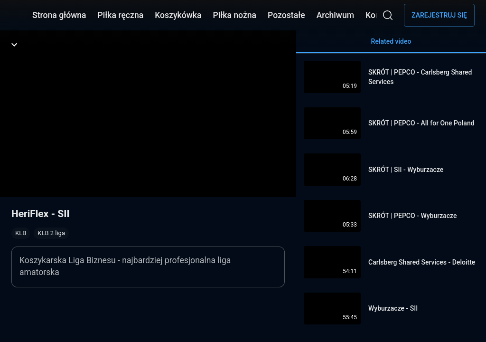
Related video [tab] (391, 45)
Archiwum (335, 15)
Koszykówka (178, 15)
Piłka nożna (234, 15)
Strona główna (59, 15)
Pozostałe (286, 15)
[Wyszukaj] (387, 15)
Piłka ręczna (121, 15)
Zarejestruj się (439, 15)
